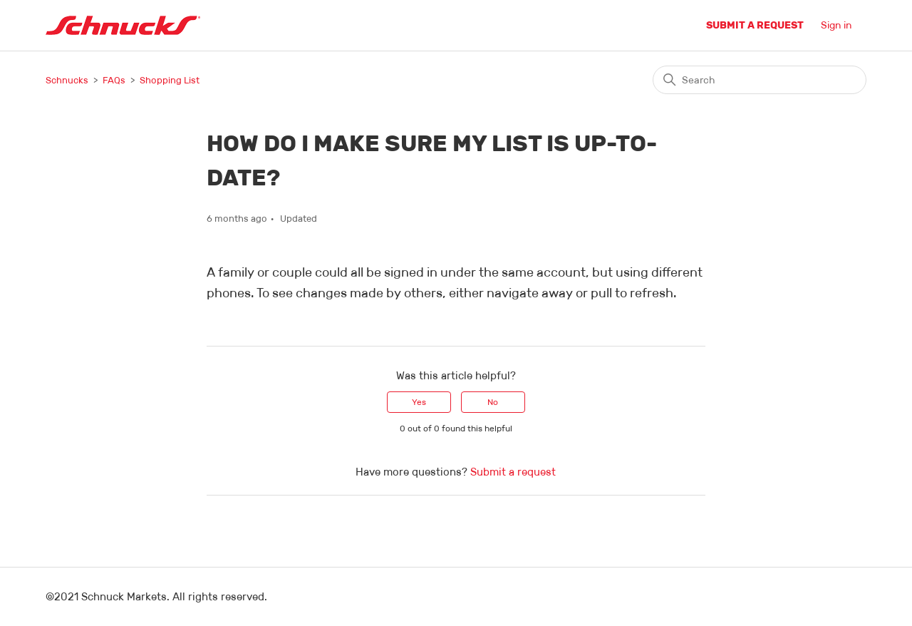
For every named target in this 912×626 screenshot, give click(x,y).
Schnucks (67, 80)
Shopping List (170, 80)
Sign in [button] (836, 25)
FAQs (114, 80)
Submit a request (755, 25)
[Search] (759, 80)
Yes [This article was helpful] (419, 401)
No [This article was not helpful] (492, 401)
